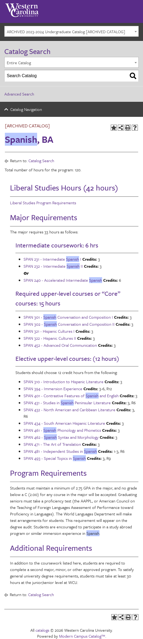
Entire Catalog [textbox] (19, 63)
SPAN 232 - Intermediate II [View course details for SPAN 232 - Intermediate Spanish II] (53, 266)
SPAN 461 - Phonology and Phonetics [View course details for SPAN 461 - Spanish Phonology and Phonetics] (62, 430)
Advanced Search (19, 94)
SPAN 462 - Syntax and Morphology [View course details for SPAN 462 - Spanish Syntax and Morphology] (61, 437)
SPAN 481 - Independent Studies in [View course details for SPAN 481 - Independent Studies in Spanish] (60, 451)
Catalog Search (41, 161)
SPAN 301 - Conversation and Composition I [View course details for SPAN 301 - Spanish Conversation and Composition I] (68, 317)
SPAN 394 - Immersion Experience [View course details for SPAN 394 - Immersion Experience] (53, 389)
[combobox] (71, 31)
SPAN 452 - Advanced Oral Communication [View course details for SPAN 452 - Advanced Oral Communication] (60, 345)
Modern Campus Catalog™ (82, 636)
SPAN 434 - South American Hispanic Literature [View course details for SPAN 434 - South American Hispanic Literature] (64, 423)
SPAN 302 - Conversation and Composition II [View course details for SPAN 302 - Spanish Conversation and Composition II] (69, 324)
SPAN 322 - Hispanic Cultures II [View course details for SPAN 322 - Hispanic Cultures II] (50, 338)
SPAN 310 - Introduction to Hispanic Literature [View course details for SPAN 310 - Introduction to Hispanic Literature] (63, 382)
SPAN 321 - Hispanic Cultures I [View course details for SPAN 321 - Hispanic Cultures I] (49, 331)
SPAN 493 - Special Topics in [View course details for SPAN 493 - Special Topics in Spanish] (55, 458)
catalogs (42, 630)
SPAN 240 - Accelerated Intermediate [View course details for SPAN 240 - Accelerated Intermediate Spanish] (63, 280)
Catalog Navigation (26, 109)
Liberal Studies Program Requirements (43, 203)
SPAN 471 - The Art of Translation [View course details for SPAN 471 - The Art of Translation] (52, 444)
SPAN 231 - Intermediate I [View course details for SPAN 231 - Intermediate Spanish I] (52, 259)
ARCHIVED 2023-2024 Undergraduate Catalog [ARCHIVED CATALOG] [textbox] (66, 32)
